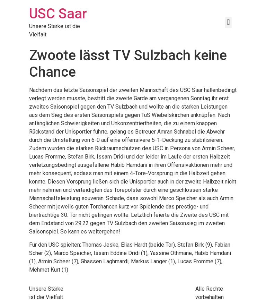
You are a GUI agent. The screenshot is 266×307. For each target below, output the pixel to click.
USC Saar (58, 14)
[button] (228, 22)
